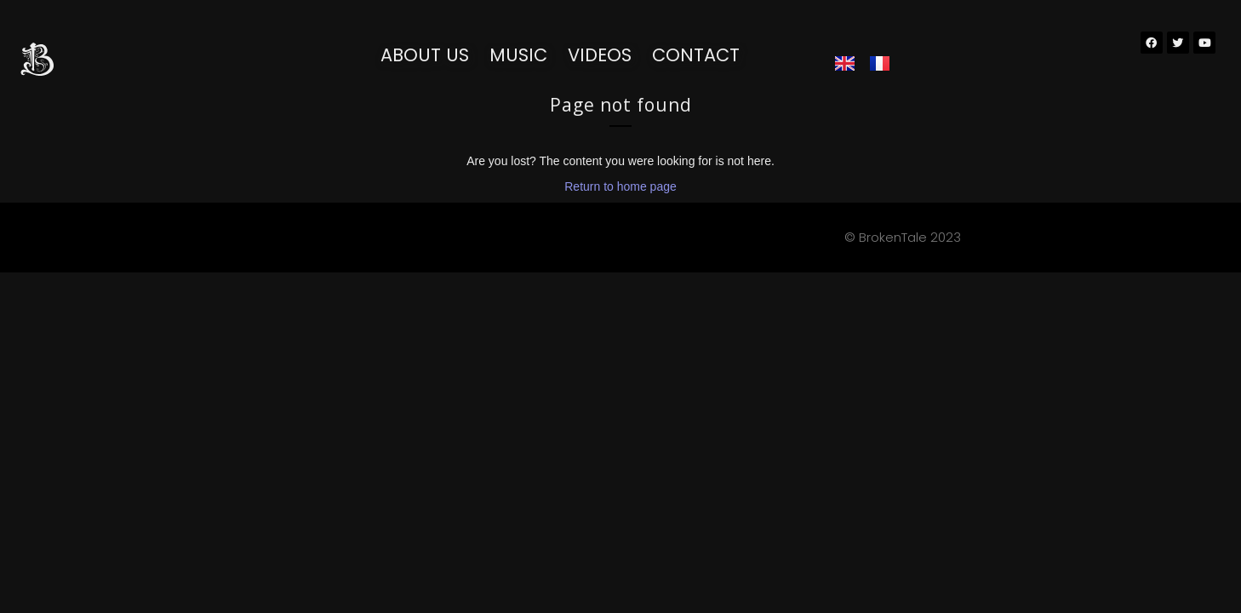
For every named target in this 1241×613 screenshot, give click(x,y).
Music (518, 55)
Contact (696, 55)
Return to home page (620, 186)
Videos (600, 55)
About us (424, 55)
